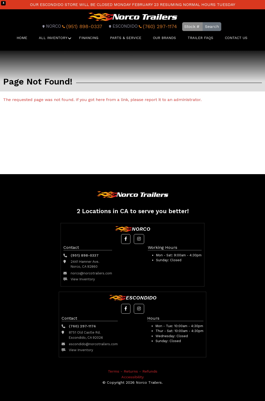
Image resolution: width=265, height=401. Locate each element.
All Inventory (53, 38)
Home (22, 38)
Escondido (122, 26)
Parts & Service (125, 38)
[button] (125, 239)
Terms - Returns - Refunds (132, 371)
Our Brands (164, 38)
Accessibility (132, 377)
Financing (88, 38)
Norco (51, 26)
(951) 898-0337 (81, 26)
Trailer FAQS (200, 38)
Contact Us (236, 38)
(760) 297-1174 (157, 26)
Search (212, 26)
